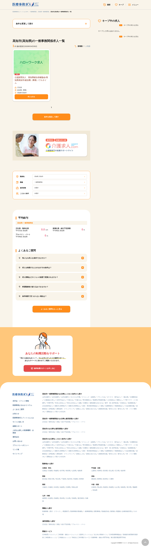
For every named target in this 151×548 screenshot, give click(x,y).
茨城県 (75, 479)
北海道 (44, 470)
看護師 (118, 511)
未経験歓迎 (131, 403)
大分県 (68, 498)
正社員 (44, 422)
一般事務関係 (33, 11)
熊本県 (62, 498)
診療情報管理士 (127, 511)
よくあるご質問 (18, 409)
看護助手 (66, 511)
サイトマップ (17, 454)
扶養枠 (85, 403)
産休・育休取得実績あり (90, 406)
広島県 (93, 487)
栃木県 (69, 479)
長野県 (99, 470)
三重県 (111, 479)
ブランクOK (101, 397)
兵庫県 (68, 487)
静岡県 (99, 479)
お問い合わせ (17, 441)
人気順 (87, 46)
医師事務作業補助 (76, 511)
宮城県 (50, 470)
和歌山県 (75, 487)
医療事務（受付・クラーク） (52, 511)
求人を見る (31, 97)
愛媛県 (135, 487)
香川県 (129, 487)
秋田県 (68, 470)
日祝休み (123, 403)
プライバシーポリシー (21, 445)
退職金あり (50, 411)
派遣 (57, 422)
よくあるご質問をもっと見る (51, 309)
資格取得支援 (102, 409)
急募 (80, 403)
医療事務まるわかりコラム (22, 405)
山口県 (117, 487)
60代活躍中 (65, 397)
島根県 (111, 487)
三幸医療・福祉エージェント (67, 534)
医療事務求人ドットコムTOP (20, 11)
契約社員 (52, 422)
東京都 (44, 479)
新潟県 (105, 470)
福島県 (80, 470)
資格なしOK (80, 409)
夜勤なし (119, 400)
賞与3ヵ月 (121, 409)
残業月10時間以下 (61, 406)
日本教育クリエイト (49, 534)
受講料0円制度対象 (99, 400)
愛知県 (93, 479)
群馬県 (81, 479)
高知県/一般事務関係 (43, 11)
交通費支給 (134, 397)
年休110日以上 (60, 403)
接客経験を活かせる (96, 403)
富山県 (111, 470)
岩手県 (62, 470)
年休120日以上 (72, 403)
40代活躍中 (46, 397)
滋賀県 (62, 487)
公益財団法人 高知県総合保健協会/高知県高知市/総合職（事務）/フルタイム (31, 80)
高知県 (95, 490)
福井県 (123, 470)
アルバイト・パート (78, 422)
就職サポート (17, 426)
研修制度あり (119, 406)
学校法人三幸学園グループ (80, 537)
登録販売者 (105, 511)
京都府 (50, 487)
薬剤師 (112, 511)
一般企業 (125, 397)
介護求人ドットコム (85, 534)
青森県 (56, 470)
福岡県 (44, 498)
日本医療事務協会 (115, 534)
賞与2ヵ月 (112, 409)
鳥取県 (105, 487)
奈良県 (56, 487)
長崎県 (56, 498)
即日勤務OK (87, 400)
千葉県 (64, 479)
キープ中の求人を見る (131, 25)
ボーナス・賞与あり (113, 397)
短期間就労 (109, 406)
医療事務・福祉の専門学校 (100, 537)
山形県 (74, 470)
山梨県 (93, 470)
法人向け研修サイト (100, 534)
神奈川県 (51, 479)
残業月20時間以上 (74, 406)
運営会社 (16, 437)
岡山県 (99, 487)
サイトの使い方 (18, 422)
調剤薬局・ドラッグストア (65, 409)
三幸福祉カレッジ (64, 537)
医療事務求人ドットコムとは (23, 418)
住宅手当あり (60, 400)
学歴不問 (50, 403)
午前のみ (70, 400)
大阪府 (44, 487)
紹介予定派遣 (65, 422)
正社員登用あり (47, 406)
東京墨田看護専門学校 (118, 537)
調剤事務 (97, 511)
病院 (102, 406)
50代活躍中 (55, 397)
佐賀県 (50, 498)
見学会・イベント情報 (21, 401)
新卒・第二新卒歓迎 (111, 403)
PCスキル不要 (75, 397)
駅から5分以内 (60, 411)
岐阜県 (105, 479)
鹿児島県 (81, 498)
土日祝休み (111, 400)
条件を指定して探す (51, 117)
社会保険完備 (129, 406)
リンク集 (16, 449)
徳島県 (123, 487)
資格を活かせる (91, 409)
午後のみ (78, 400)
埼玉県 (58, 479)
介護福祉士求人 (49, 400)
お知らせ (16, 414)
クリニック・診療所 (88, 397)
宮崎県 (74, 498)
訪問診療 (52, 409)
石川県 (117, 470)
